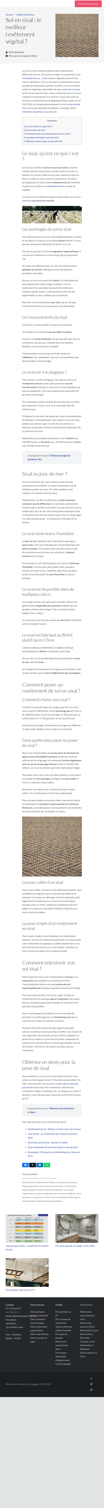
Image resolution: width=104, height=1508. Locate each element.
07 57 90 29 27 (13, 1308)
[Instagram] (91, 1378)
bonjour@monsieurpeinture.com (21, 1315)
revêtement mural (55, 186)
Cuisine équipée (63, 1364)
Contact (10, 1304)
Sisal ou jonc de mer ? (35, 130)
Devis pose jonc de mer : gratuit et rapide (48, 1142)
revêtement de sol (31, 78)
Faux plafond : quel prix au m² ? (20, 1289)
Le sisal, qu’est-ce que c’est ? (38, 126)
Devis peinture (37, 1311)
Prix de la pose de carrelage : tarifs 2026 (75, 1245)
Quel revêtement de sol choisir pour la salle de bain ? (53, 1147)
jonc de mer (74, 104)
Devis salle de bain (39, 1334)
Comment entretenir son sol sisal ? (41, 137)
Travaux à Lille (87, 1341)
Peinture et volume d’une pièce (61, 1345)
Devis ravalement (39, 1315)
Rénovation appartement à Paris (87, 1315)
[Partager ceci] (25, 1165)
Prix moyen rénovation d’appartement (62, 1356)
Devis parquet (37, 1323)
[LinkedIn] (91, 1384)
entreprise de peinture (33, 111)
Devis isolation (37, 1319)
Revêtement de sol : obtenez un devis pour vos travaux (54, 1129)
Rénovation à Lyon (89, 1330)
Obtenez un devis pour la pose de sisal (43, 141)
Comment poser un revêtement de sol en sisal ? (47, 133)
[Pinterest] (91, 1390)
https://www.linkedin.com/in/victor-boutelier (39, 1178)
